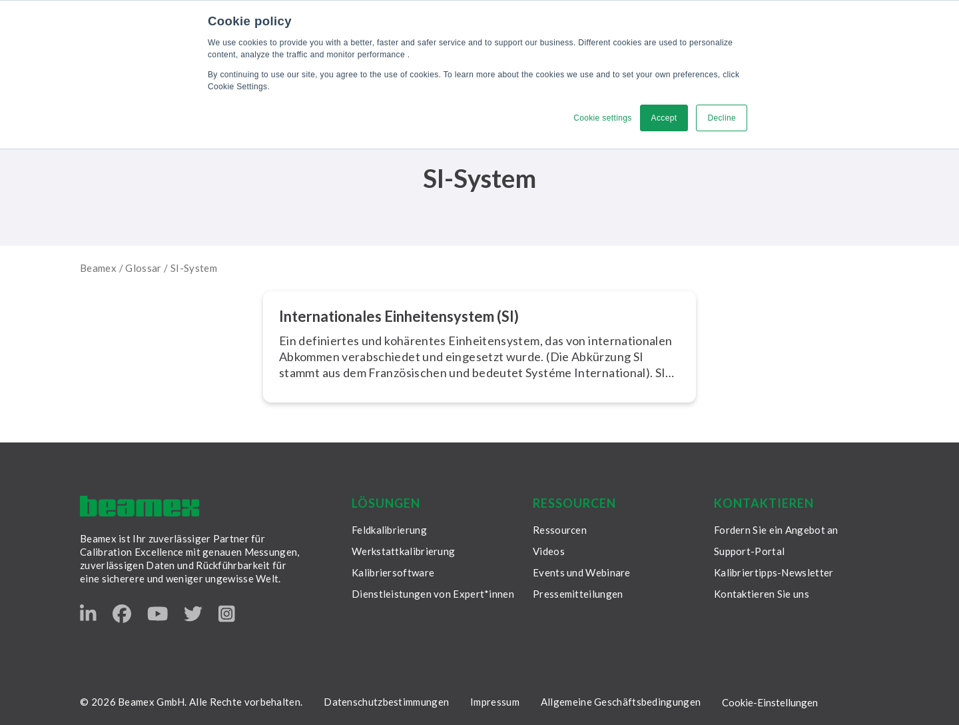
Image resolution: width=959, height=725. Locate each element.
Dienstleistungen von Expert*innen (433, 594)
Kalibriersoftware (393, 572)
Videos (549, 551)
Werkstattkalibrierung (403, 551)
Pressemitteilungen (578, 594)
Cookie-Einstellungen (770, 702)
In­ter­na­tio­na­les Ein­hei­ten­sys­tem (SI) (399, 316)
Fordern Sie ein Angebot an (776, 530)
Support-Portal (749, 551)
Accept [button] (664, 118)
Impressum (494, 702)
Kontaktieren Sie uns (761, 594)
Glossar (143, 268)
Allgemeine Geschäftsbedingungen (621, 702)
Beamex (98, 268)
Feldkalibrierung (389, 530)
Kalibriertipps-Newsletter (774, 572)
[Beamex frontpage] (139, 506)
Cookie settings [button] (602, 118)
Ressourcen (560, 530)
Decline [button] (721, 118)
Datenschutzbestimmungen (386, 702)
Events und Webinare (582, 572)
